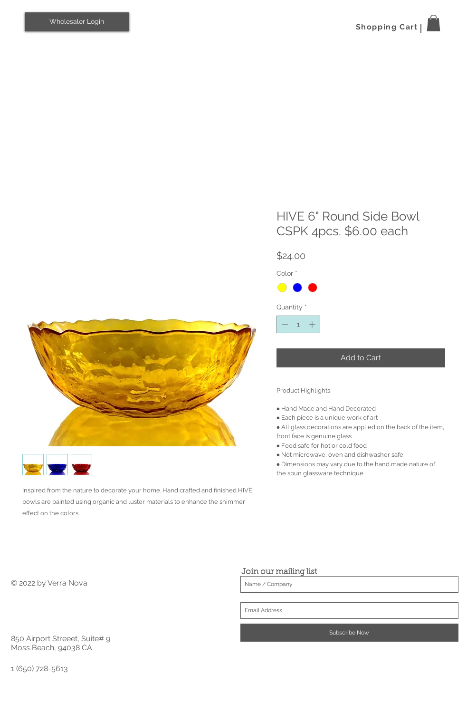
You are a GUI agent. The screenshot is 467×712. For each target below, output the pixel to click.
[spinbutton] (298, 324)
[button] (433, 23)
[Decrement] (284, 324)
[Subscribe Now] (349, 633)
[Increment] (313, 324)
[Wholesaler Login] (77, 21)
